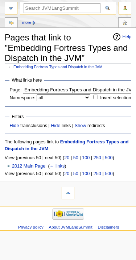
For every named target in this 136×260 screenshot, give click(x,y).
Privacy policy (31, 227)
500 (108, 157)
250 (97, 157)
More (26, 22)
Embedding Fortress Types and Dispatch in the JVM (58, 67)
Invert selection (115, 97)
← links (57, 166)
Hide (14, 125)
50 (75, 157)
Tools (125, 23)
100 (86, 157)
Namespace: (22, 97)
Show (80, 125)
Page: (15, 89)
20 (66, 157)
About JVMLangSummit (70, 227)
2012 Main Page (28, 166)
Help (127, 36)
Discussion (11, 23)
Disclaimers (108, 227)
